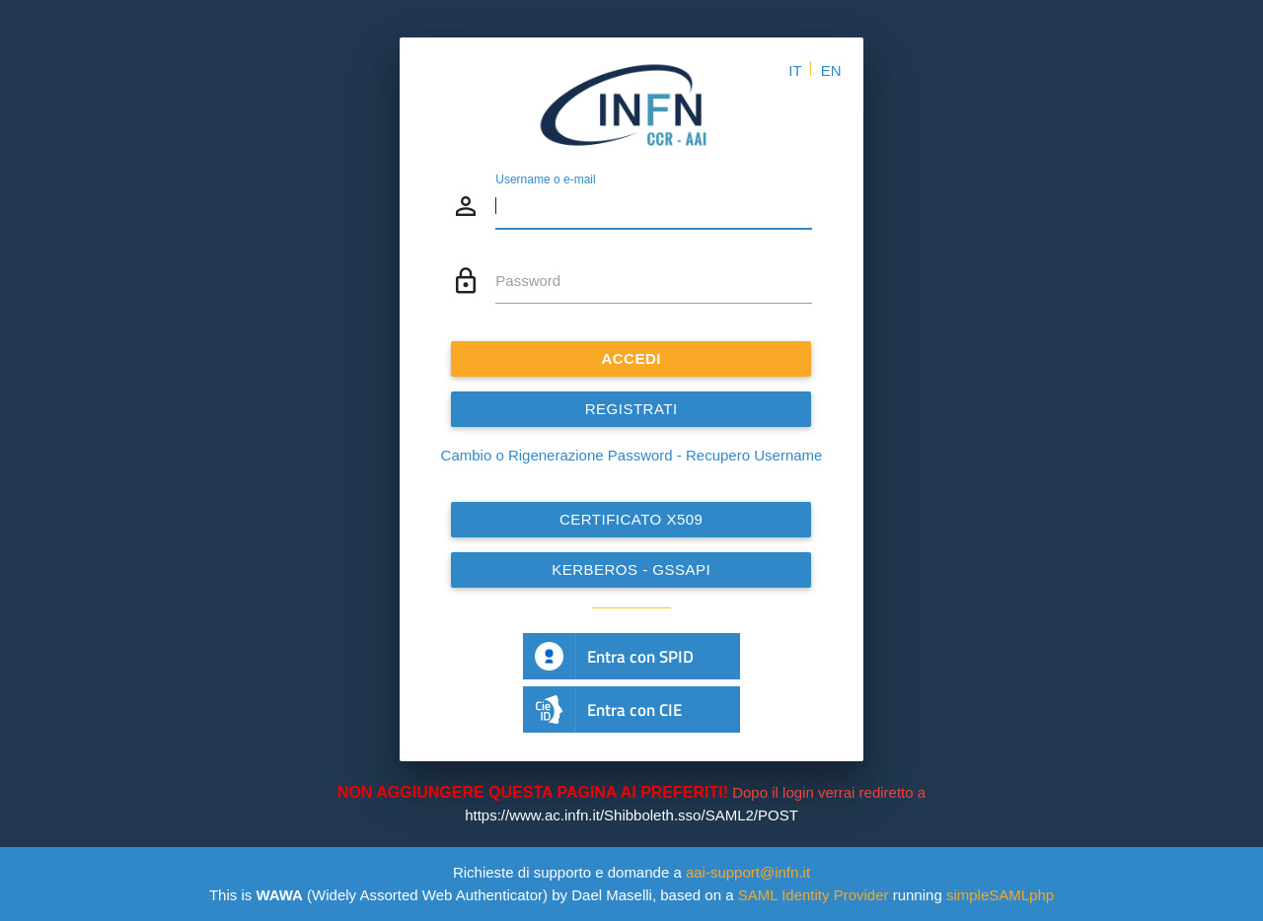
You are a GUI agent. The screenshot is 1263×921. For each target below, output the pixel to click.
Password (527, 280)
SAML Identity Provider (813, 894)
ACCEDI (632, 358)
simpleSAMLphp (1000, 894)
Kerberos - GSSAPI (631, 569)
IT (794, 70)
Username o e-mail (545, 179)
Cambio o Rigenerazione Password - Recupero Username (632, 455)
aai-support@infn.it (748, 872)
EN (831, 70)
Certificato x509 (631, 519)
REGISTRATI (631, 408)
